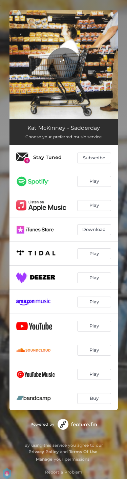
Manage (44, 459)
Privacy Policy (43, 451)
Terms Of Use (83, 451)
